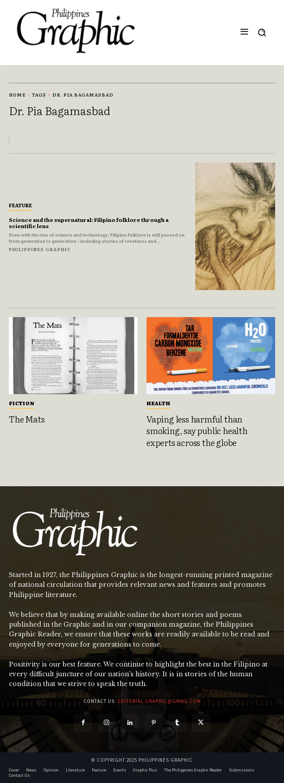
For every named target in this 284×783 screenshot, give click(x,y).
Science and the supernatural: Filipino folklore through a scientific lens (89, 223)
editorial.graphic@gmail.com (159, 701)
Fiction (21, 403)
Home (17, 94)
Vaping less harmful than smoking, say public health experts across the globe (197, 431)
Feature (20, 205)
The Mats (26, 419)
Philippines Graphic (40, 249)
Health (158, 403)
